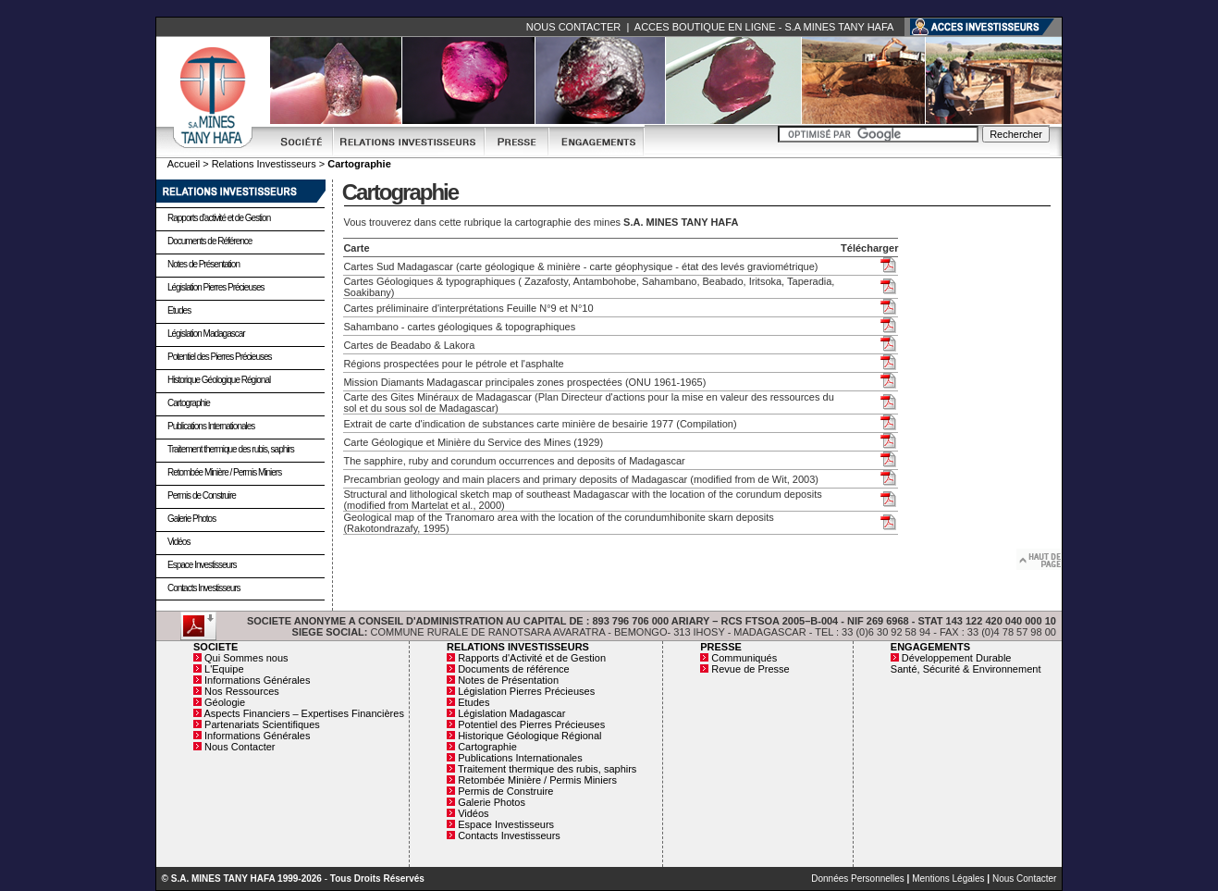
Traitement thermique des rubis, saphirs (230, 449)
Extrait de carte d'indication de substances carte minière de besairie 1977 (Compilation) (539, 423)
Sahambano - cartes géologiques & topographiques (459, 326)
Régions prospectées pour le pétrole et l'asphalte (453, 363)
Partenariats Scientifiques (262, 724)
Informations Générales (257, 680)
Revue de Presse (750, 668)
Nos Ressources (241, 691)
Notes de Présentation (203, 264)
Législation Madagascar (206, 333)
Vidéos (178, 542)
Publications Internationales (210, 426)
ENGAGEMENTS (930, 646)
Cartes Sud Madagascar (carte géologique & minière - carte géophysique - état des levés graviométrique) (580, 266)
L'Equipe (223, 668)
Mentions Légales (948, 878)
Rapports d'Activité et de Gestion (532, 657)
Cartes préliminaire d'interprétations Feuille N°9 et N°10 (468, 308)
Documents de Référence (209, 241)
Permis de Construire (201, 495)
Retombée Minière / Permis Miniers (224, 472)
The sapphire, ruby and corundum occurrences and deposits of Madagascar (513, 460)
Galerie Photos (191, 519)
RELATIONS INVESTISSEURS (518, 646)
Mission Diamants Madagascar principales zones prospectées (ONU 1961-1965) (524, 382)
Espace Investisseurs (202, 565)
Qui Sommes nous (246, 657)
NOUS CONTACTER (573, 26)
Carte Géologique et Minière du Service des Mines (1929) (473, 442)
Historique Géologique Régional (218, 380)
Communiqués (744, 657)
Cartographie (188, 403)
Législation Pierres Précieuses (216, 287)
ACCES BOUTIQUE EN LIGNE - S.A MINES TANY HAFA (763, 26)
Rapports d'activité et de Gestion (218, 218)
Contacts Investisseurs (203, 588)
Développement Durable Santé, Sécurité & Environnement (966, 663)
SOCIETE (215, 646)
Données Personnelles (857, 878)
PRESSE (721, 646)
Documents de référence (513, 668)
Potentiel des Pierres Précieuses (219, 357)
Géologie (224, 702)
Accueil (183, 163)
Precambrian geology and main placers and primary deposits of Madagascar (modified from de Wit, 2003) (580, 479)
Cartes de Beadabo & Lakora (408, 345)
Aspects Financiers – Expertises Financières (303, 713)
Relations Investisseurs (264, 163)
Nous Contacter (239, 746)
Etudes (179, 310)
